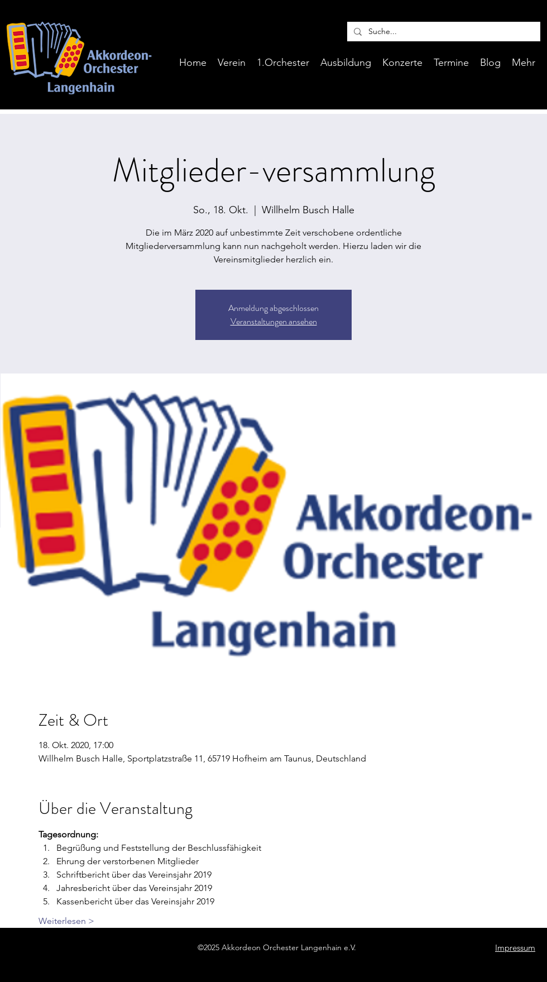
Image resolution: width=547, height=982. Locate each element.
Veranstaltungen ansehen (274, 321)
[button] (346, 62)
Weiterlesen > (66, 921)
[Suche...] (442, 32)
